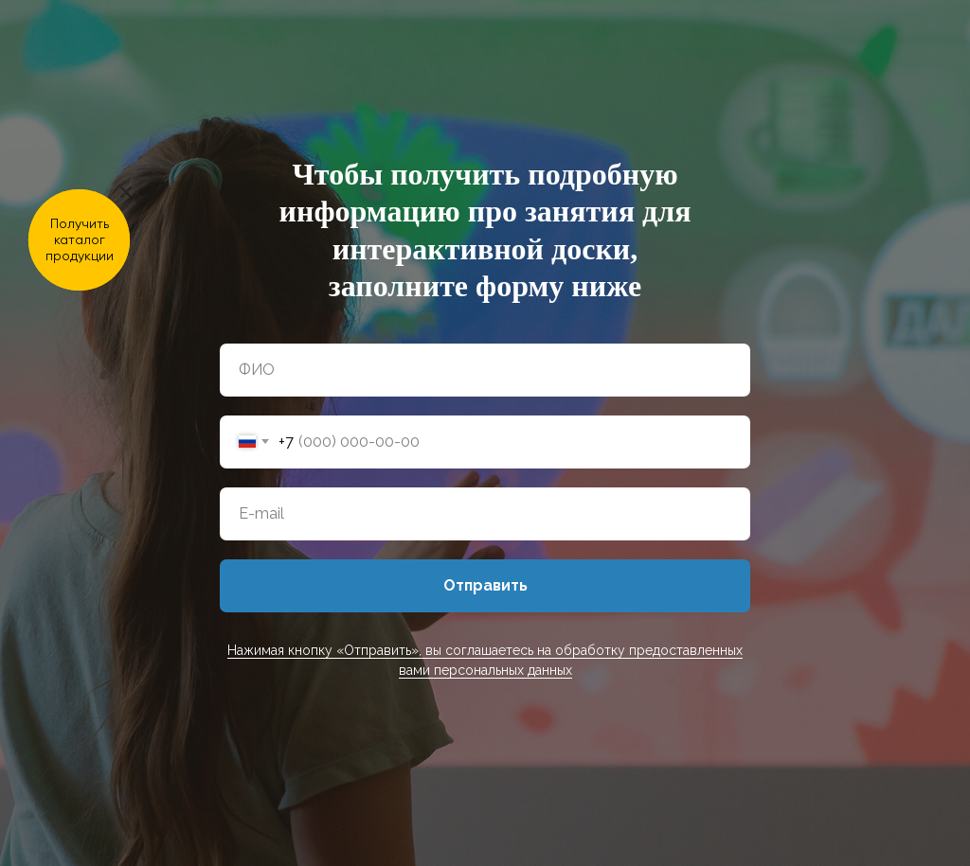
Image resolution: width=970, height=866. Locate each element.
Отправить (485, 585)
